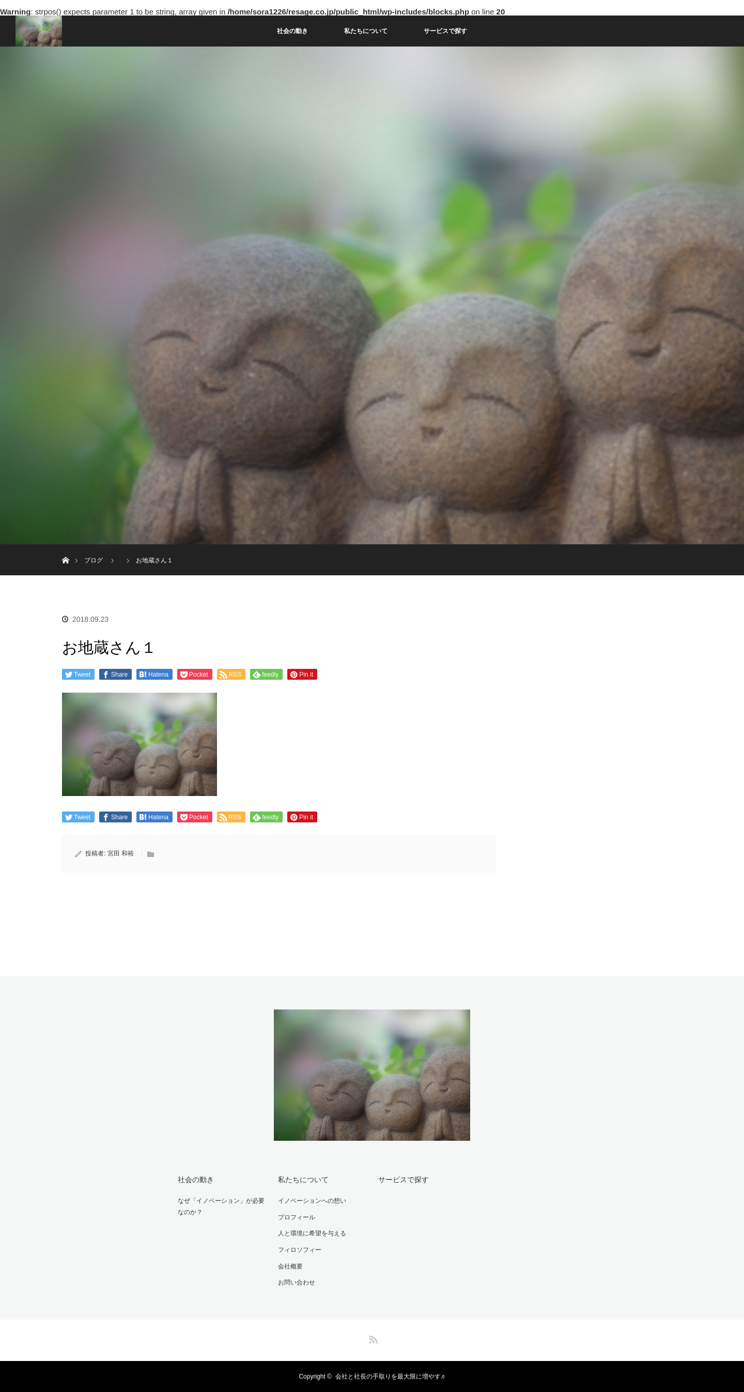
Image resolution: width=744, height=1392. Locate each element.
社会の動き (292, 31)
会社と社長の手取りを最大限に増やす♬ (390, 1376)
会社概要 (290, 1266)
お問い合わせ (296, 1282)
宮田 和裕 (120, 853)
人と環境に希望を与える (312, 1233)
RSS (372, 1337)
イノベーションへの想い (312, 1200)
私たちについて (366, 31)
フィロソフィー (299, 1249)
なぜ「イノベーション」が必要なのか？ (221, 1206)
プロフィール (296, 1217)
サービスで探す (445, 31)
